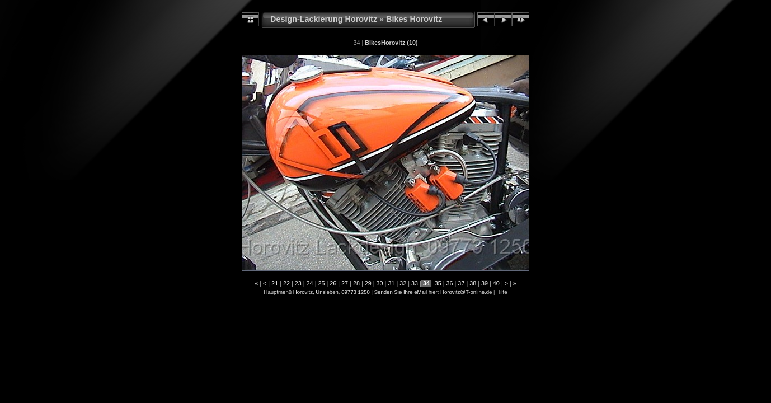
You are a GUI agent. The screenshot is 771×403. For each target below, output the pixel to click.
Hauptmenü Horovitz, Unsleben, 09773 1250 (317, 292)
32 (403, 283)
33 (415, 283)
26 (333, 283)
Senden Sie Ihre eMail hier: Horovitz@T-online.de (433, 292)
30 (380, 283)
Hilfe (501, 292)
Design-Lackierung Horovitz (323, 19)
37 (461, 283)
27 (345, 283)
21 (275, 283)
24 (310, 283)
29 (368, 283)
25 (321, 283)
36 (450, 283)
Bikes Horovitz (414, 19)
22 (286, 283)
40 (496, 283)
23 (298, 283)
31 (391, 283)
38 (473, 283)
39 (484, 283)
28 (356, 283)
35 (438, 283)
